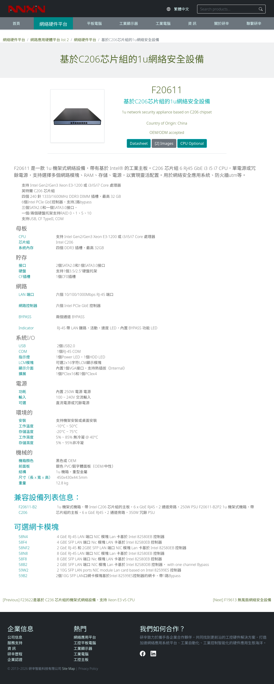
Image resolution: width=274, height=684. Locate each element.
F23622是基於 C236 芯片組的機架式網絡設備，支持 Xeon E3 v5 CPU (78, 599)
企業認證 (14, 659)
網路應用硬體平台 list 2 (49, 39)
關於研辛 (221, 23)
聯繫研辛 (254, 23)
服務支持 (14, 642)
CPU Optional (192, 143)
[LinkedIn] (153, 653)
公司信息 (14, 637)
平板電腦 (94, 23)
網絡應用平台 (85, 637)
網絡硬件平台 (53, 24)
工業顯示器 (128, 23)
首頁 (16, 23)
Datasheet (139, 143)
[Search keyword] (226, 9)
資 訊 (192, 23)
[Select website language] (183, 9)
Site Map (68, 668)
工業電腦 (163, 23)
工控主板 (81, 659)
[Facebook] (143, 653)
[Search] (261, 9)
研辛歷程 (14, 654)
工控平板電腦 (85, 642)
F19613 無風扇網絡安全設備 (247, 599)
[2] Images (164, 143)
